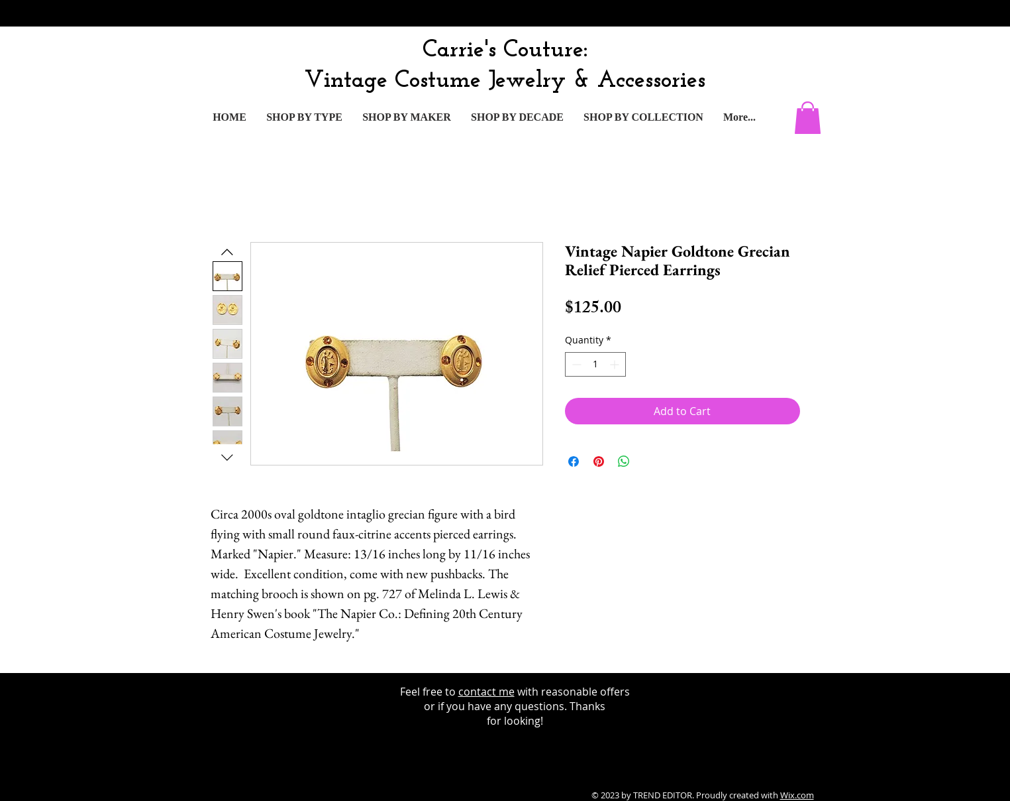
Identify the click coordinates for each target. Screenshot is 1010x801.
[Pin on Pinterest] (599, 461)
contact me (486, 691)
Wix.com (797, 795)
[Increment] (615, 364)
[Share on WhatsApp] (624, 461)
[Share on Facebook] (573, 461)
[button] (807, 117)
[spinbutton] (595, 364)
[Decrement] (575, 364)
